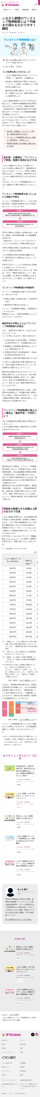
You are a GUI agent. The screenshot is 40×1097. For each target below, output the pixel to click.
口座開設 (23, 1063)
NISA (17, 10)
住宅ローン (7, 10)
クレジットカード (8, 1052)
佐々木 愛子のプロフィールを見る (18, 919)
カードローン (6, 1071)
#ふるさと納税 (8, 66)
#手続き (19, 66)
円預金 (22, 1067)
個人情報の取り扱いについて (10, 1085)
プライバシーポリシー (9, 1080)
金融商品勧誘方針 (26, 1080)
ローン (22, 1040)
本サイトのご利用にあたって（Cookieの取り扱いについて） (29, 1086)
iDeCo (34, 10)
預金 (21, 1048)
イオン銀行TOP (7, 1063)
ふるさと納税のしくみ (27, 680)
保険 (21, 1052)
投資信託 (25, 10)
